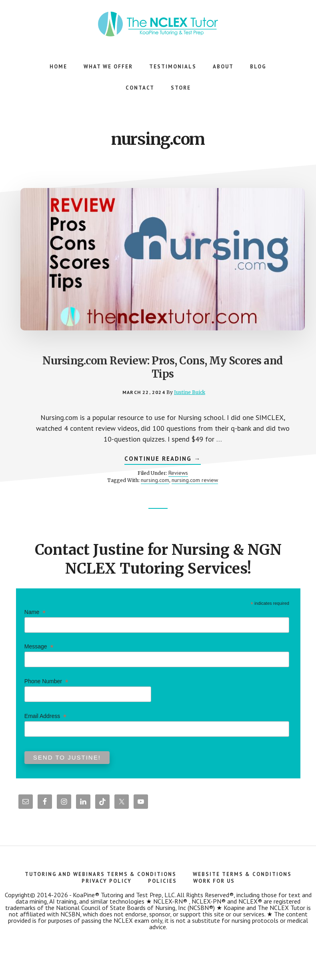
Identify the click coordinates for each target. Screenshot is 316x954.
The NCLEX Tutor (158, 24)
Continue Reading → (162, 459)
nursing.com (155, 480)
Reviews (178, 472)
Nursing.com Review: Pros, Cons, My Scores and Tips (162, 367)
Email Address (45, 716)
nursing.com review (195, 480)
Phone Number (46, 681)
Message (39, 646)
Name (35, 612)
